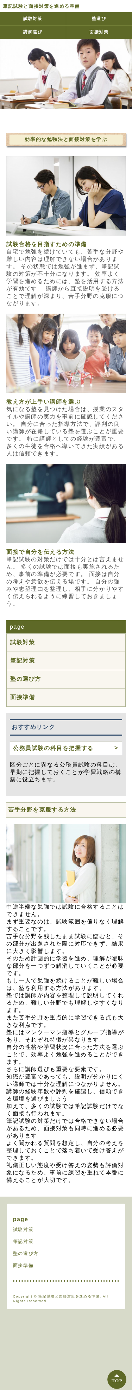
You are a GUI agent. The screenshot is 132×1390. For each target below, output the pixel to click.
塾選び (99, 18)
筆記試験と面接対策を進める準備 (41, 6)
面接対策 (98, 32)
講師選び (32, 32)
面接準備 (22, 697)
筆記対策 (22, 661)
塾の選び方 (25, 679)
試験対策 (32, 18)
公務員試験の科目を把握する (53, 748)
